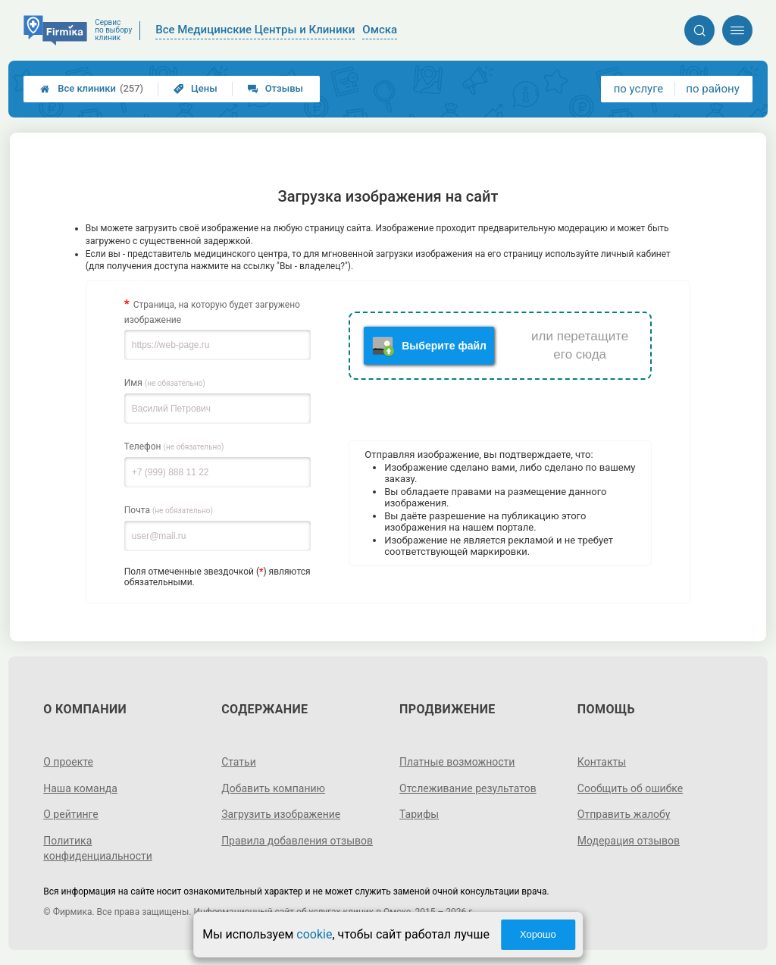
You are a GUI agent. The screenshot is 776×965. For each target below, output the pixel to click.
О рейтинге (71, 814)
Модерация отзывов (628, 841)
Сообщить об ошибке (630, 788)
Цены (195, 88)
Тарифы (419, 814)
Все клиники (91, 89)
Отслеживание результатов (468, 788)
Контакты (601, 762)
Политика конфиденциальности (97, 848)
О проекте (68, 762)
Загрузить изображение (280, 814)
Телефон (174, 446)
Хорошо (538, 934)
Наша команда (80, 788)
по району (712, 89)
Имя (164, 383)
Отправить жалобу (624, 814)
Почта (168, 510)
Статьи (238, 762)
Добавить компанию (273, 788)
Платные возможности (457, 762)
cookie (314, 934)
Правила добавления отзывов (297, 841)
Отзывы (275, 88)
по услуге (639, 89)
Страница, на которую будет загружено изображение (212, 312)
